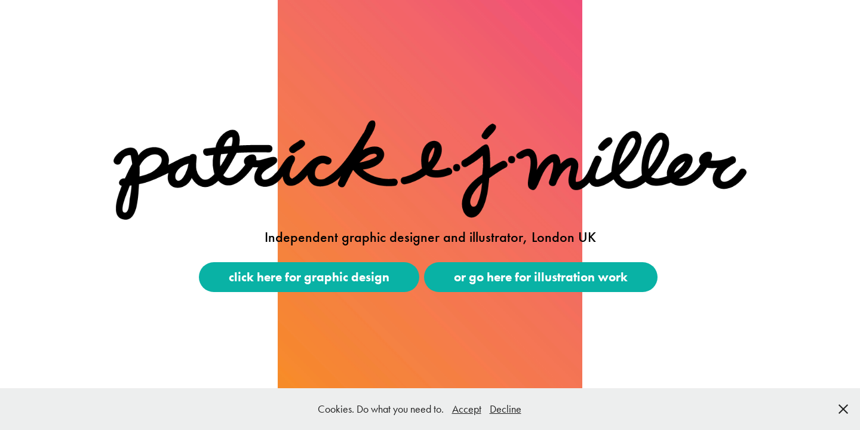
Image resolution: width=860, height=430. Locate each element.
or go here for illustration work (541, 276)
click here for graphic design (309, 276)
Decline (505, 409)
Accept (466, 409)
